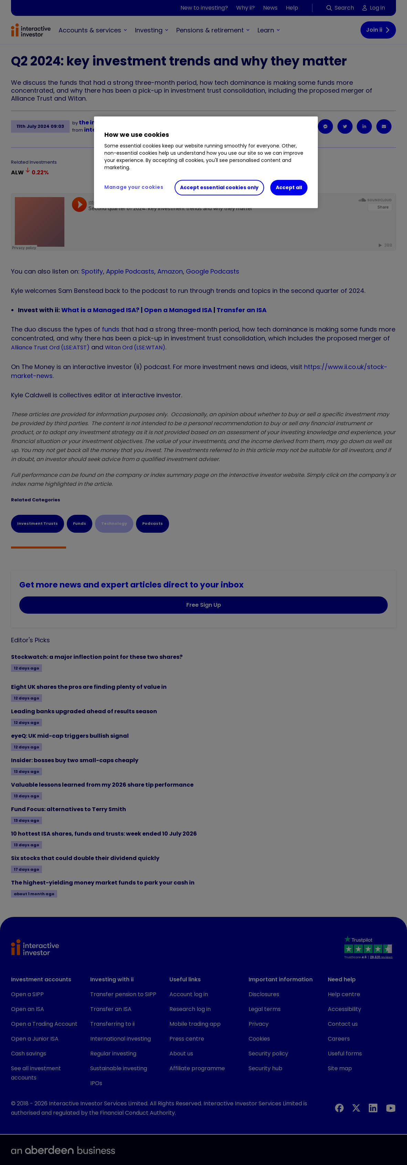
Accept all (289, 187)
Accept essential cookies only (219, 187)
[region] (206, 162)
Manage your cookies (133, 187)
